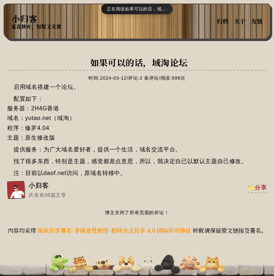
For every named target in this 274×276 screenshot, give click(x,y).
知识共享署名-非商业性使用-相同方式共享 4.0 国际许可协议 (114, 230)
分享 (261, 188)
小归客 (24, 19)
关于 (239, 21)
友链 (257, 21)
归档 (222, 21)
